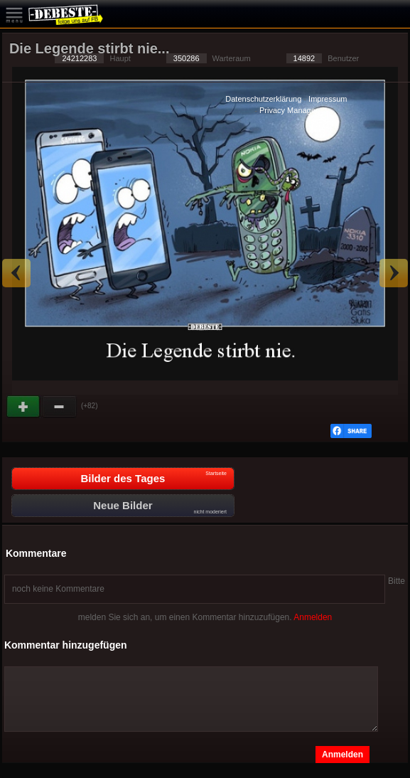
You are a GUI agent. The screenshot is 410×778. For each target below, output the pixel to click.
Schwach (59, 406)
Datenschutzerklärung (263, 99)
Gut (24, 406)
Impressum (327, 99)
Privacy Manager (288, 110)
